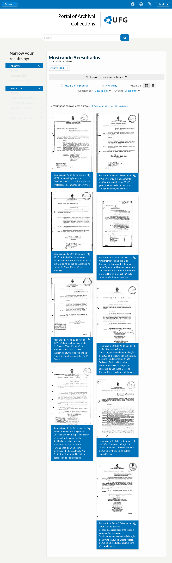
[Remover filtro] (68, 68)
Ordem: (119, 90)
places (15, 66)
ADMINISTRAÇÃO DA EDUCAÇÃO (32, 103)
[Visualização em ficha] (146, 85)
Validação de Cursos (22, 108)
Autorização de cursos (24, 98)
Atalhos (132, 4)
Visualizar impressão (75, 85)
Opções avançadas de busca (107, 76)
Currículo (16, 113)
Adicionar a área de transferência (89, 175)
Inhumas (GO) (19, 76)
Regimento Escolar (22, 119)
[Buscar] (124, 37)
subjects (16, 88)
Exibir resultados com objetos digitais (109, 106)
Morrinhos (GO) (20, 81)
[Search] (82, 37)
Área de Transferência (149, 4)
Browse (8, 4)
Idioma (141, 4)
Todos (14, 70)
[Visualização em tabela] (153, 85)
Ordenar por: (85, 90)
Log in (162, 4)
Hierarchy (109, 85)
